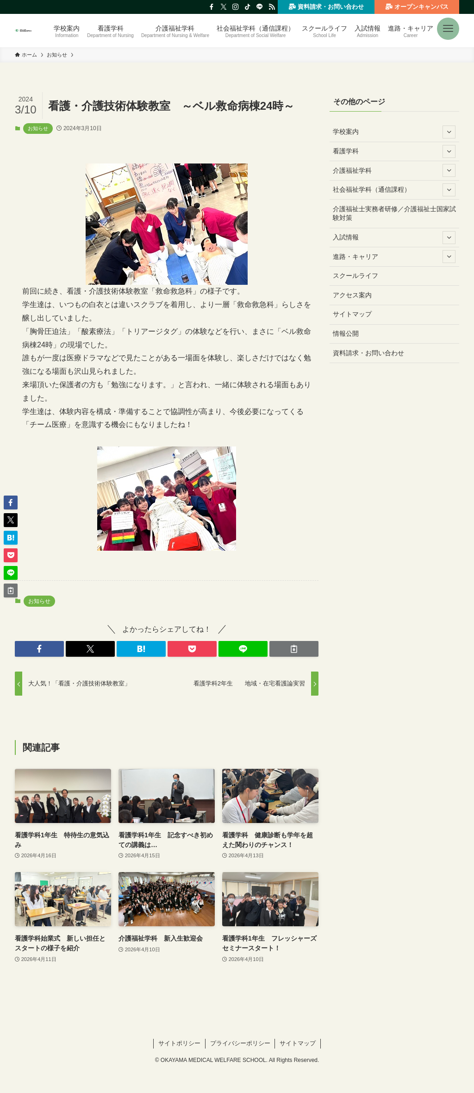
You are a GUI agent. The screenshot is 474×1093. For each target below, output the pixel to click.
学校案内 (394, 132)
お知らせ (38, 128)
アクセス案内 (352, 295)
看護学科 (394, 151)
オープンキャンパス (416, 6)
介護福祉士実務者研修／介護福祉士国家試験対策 (394, 213)
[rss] (272, 7)
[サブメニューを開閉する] (449, 132)
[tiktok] (248, 7)
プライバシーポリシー (240, 1043)
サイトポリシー (179, 1043)
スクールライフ (355, 275)
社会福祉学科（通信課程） (394, 189)
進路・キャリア (394, 256)
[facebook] (212, 7)
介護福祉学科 (394, 170)
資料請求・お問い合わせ (325, 6)
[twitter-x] (224, 7)
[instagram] (236, 7)
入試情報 (394, 237)
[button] (448, 25)
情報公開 (346, 333)
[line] (260, 7)
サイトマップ (352, 314)
